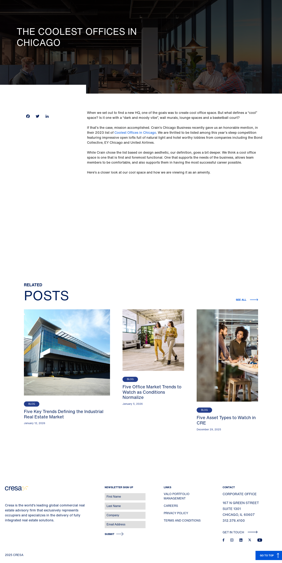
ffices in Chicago (143, 132)
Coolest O (122, 132)
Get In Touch (240, 532)
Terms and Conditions (182, 520)
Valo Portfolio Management (176, 496)
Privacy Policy (176, 513)
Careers (171, 505)
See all (241, 300)
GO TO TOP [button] (267, 555)
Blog (31, 404)
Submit (109, 534)
